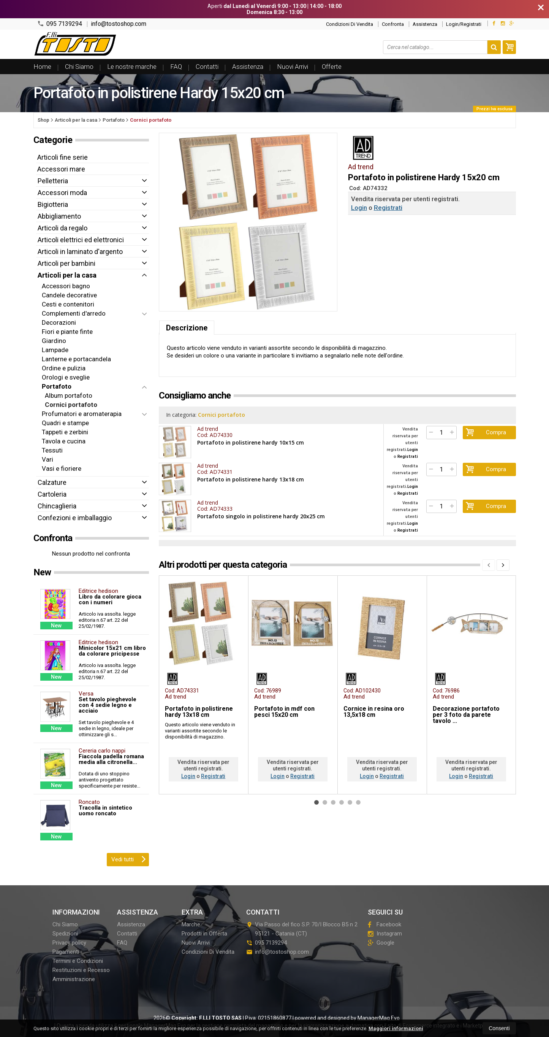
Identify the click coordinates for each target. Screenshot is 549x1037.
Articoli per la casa (67, 275)
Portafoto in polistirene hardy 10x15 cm (250, 442)
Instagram (385, 933)
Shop (43, 120)
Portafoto (56, 386)
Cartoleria (52, 494)
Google (381, 942)
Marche (191, 924)
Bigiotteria (53, 204)
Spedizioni (65, 933)
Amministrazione (73, 979)
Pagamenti (65, 951)
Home (42, 66)
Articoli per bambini (66, 263)
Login (359, 207)
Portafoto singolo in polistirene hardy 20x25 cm (261, 516)
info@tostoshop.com (118, 24)
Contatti (207, 66)
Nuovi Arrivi (292, 66)
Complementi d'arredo (74, 313)
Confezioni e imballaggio (75, 518)
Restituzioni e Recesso (81, 970)
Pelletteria (53, 181)
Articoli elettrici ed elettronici (81, 240)
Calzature (52, 482)
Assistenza (425, 24)
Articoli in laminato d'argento (80, 252)
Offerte (332, 66)
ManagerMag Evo (379, 1018)
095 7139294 (59, 23)
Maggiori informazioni (396, 1028)
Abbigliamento (59, 216)
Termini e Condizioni (77, 961)
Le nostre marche (132, 66)
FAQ (176, 66)
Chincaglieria (57, 506)
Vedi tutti (128, 858)
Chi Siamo (79, 66)
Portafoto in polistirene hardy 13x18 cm (250, 479)
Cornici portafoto (221, 415)
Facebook (384, 924)
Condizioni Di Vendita (349, 24)
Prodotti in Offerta (204, 933)
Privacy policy (69, 942)
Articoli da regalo (62, 228)
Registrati (388, 207)
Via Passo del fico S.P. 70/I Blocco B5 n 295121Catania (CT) (302, 929)
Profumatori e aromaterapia (82, 414)
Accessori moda (62, 193)
